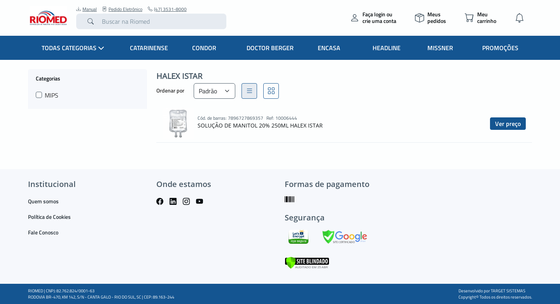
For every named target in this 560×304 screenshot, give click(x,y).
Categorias (48, 78)
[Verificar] (307, 262)
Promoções (500, 47)
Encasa (329, 47)
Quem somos (43, 201)
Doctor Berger (270, 47)
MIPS (51, 95)
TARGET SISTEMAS (508, 291)
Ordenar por (170, 90)
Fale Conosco (43, 232)
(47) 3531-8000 (167, 9)
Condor (204, 47)
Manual (86, 9)
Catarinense (149, 47)
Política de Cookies (49, 217)
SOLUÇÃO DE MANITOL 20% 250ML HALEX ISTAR (260, 125)
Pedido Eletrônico (122, 9)
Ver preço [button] (508, 123)
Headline (387, 47)
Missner (440, 47)
